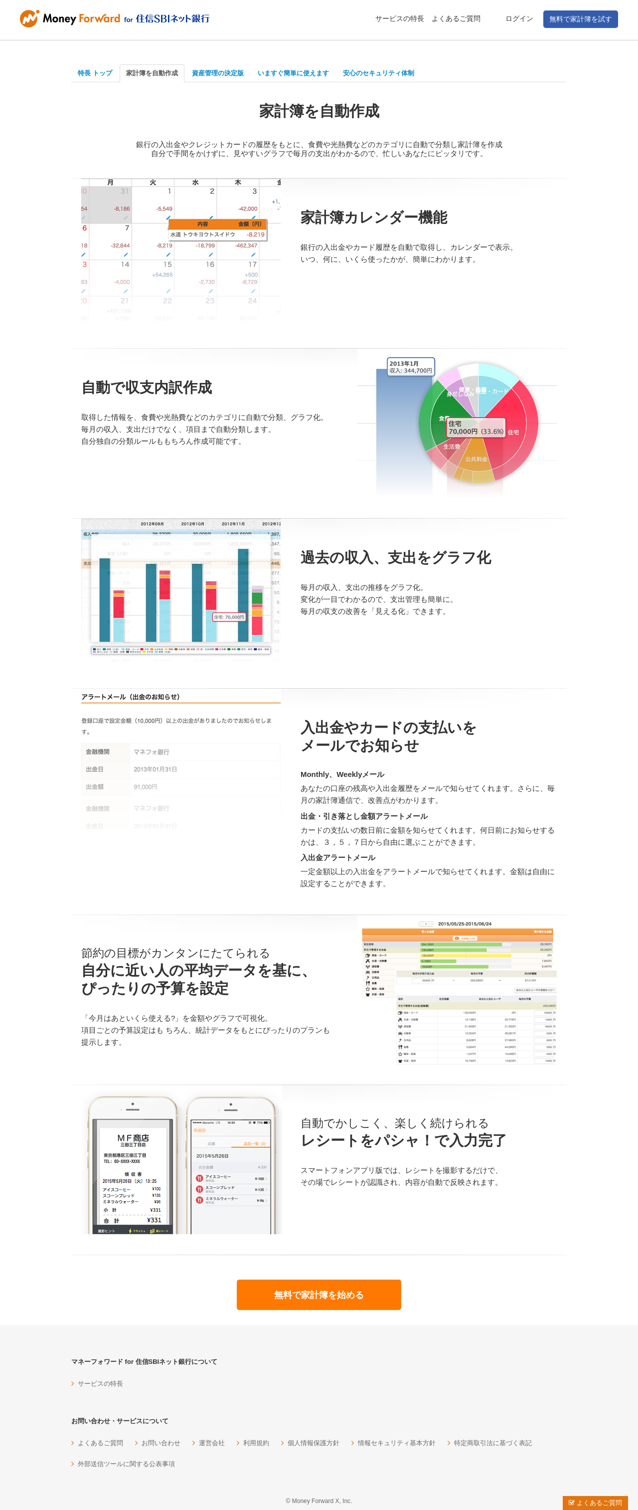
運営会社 (212, 1443)
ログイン (519, 18)
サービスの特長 (399, 18)
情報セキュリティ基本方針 (397, 1443)
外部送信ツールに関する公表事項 (126, 1464)
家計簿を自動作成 (152, 73)
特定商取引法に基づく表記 (493, 1443)
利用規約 (256, 1443)
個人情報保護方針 (313, 1443)
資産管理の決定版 (218, 73)
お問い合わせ (161, 1443)
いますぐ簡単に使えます (293, 73)
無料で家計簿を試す (580, 19)
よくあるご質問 (456, 18)
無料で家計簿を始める (319, 1295)
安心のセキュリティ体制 (378, 73)
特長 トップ (95, 73)
